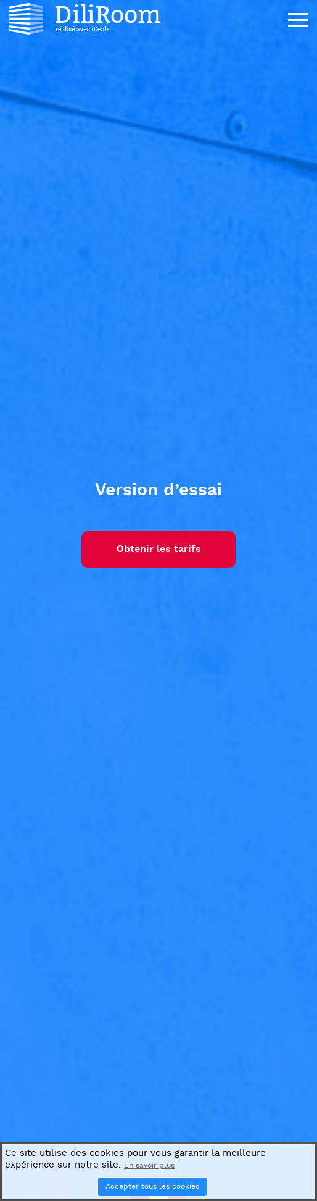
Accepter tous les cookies (152, 1186)
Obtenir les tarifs (159, 549)
